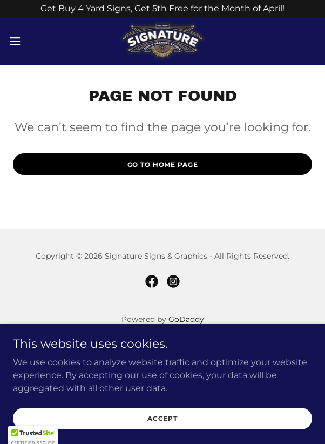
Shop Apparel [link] (162, 373)
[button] (28, 41)
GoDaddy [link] (186, 319)
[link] (162, 41)
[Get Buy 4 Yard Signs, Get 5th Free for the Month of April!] (162, 8)
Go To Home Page (162, 164)
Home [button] (163, 345)
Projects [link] (162, 359)
